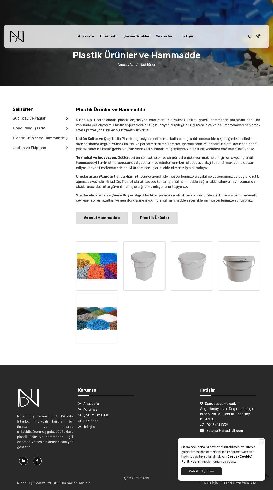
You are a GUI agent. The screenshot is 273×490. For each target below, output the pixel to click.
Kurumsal (88, 409)
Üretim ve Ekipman (40, 148)
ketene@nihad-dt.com (221, 431)
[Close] (261, 442)
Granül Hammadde (102, 217)
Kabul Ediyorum (201, 471)
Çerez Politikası (136, 478)
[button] (108, 36)
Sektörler (148, 65)
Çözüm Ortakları (93, 415)
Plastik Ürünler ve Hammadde (40, 138)
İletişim (86, 427)
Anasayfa (125, 65)
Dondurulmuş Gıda (40, 128)
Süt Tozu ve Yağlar (40, 118)
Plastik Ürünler (155, 217)
